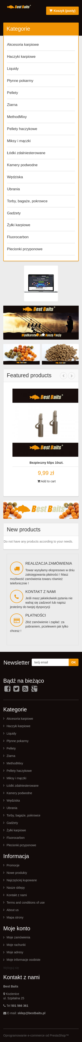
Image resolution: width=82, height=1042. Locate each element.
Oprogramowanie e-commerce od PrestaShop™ (36, 1035)
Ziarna (12, 105)
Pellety (12, 93)
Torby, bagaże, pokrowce (27, 201)
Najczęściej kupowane (22, 880)
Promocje (13, 865)
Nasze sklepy (16, 887)
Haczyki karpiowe (21, 57)
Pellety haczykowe (22, 129)
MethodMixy (17, 117)
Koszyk (62, 10)
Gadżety (14, 213)
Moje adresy (15, 952)
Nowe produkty (17, 873)
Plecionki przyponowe (24, 249)
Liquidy (13, 69)
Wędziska (15, 177)
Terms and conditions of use (26, 902)
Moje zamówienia (18, 937)
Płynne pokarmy (20, 81)
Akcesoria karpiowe (23, 44)
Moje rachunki (16, 945)
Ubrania (13, 189)
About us (13, 910)
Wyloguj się (11, 968)
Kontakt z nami (17, 895)
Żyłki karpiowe (18, 225)
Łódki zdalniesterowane (26, 153)
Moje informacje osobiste (23, 959)
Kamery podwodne (22, 165)
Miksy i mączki (19, 141)
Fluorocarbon (18, 237)
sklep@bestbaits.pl (31, 1013)
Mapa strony (15, 917)
